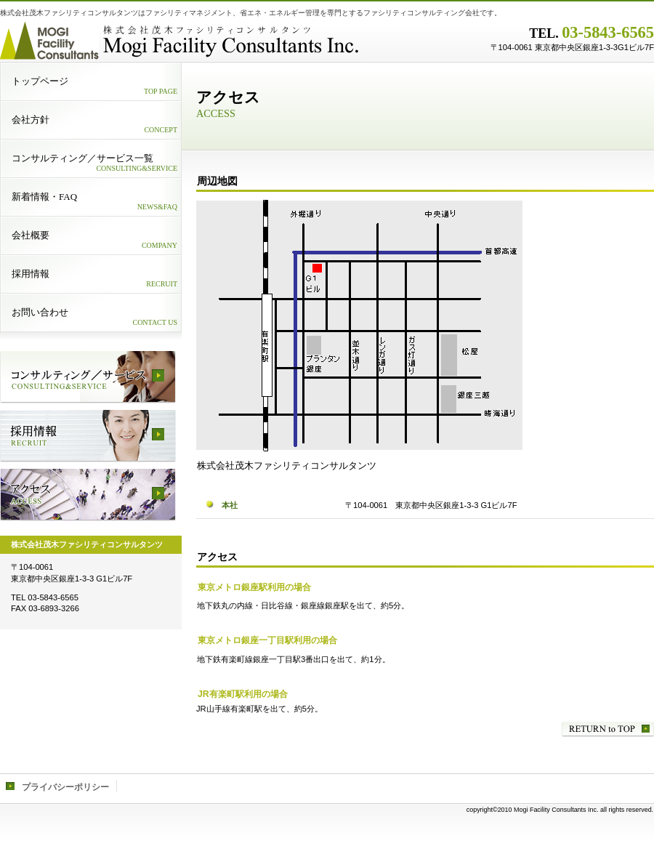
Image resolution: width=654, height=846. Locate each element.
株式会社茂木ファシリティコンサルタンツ (181, 40)
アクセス (88, 495)
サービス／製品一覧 (88, 377)
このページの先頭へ (608, 729)
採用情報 (88, 436)
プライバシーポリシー (65, 787)
